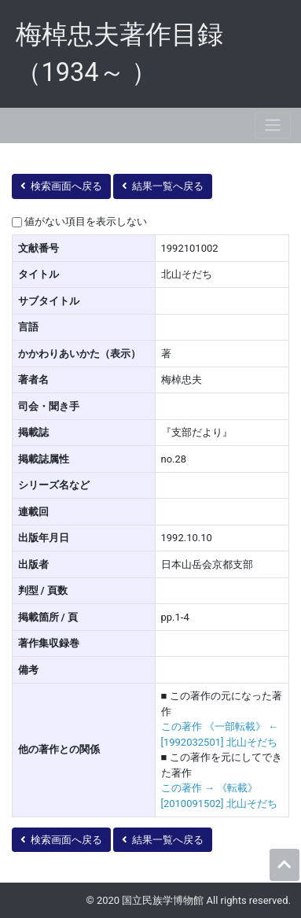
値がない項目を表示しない (85, 221)
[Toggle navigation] (273, 125)
